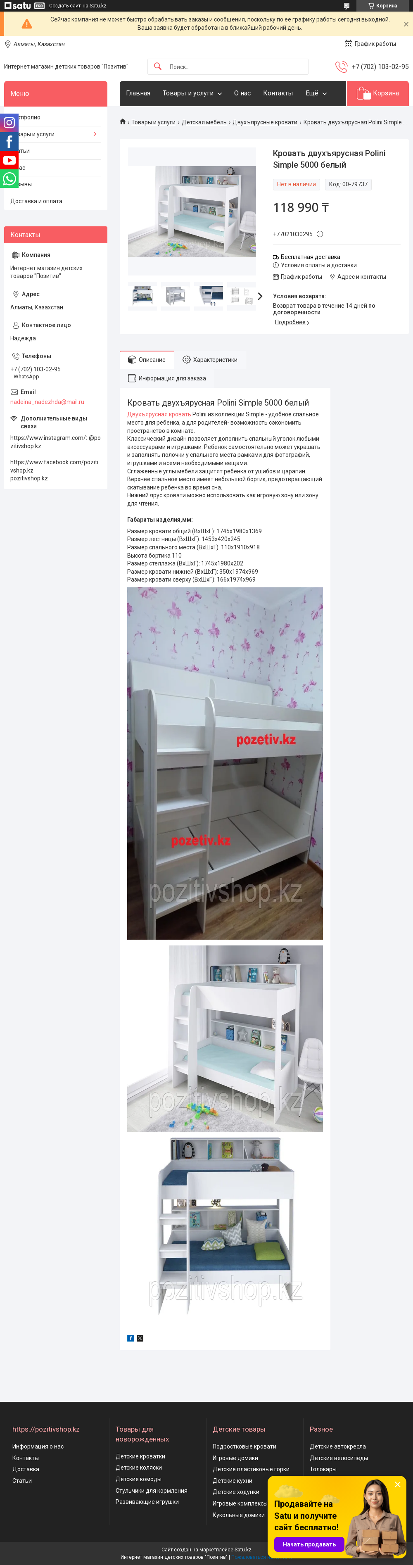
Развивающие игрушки (147, 1502)
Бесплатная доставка (310, 257)
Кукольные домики (239, 1515)
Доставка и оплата (36, 201)
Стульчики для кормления (152, 1490)
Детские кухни (232, 1480)
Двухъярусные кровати (265, 122)
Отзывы (21, 184)
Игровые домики (235, 1458)
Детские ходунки (236, 1492)
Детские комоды (138, 1479)
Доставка (25, 1469)
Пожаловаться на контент (261, 1557)
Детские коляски (139, 1467)
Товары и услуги (188, 93)
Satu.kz (243, 1550)
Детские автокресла (338, 1446)
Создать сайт (65, 6)
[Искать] (158, 66)
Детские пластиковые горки (251, 1469)
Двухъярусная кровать (159, 414)
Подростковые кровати (244, 1446)
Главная (138, 93)
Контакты (278, 93)
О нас (242, 93)
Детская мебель (204, 122)
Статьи (20, 150)
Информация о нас (38, 1446)
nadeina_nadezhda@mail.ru (47, 402)
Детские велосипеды (339, 1458)
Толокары (323, 1469)
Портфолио (25, 117)
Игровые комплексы (240, 1503)
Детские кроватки (140, 1456)
